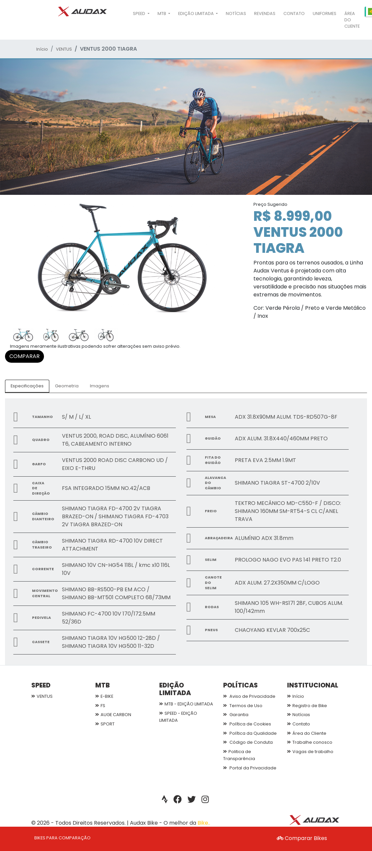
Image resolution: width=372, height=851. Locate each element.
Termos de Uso (242, 705)
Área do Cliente (352, 20)
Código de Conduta (248, 742)
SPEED (41, 685)
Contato (294, 13)
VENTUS (64, 49)
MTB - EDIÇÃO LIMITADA (186, 704)
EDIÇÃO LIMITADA (175, 689)
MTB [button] (162, 13)
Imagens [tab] (99, 386)
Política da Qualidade (250, 733)
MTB (102, 685)
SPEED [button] (139, 13)
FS (100, 705)
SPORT (105, 724)
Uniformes (324, 13)
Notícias (236, 13)
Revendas (264, 13)
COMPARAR (24, 356)
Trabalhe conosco (309, 742)
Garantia (235, 714)
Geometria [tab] (67, 386)
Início (42, 49)
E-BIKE (104, 696)
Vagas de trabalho (310, 751)
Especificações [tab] (27, 386)
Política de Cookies (247, 724)
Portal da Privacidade (249, 768)
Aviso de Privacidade (249, 696)
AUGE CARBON (113, 714)
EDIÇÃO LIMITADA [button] (196, 13)
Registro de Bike (307, 705)
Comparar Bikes (302, 838)
